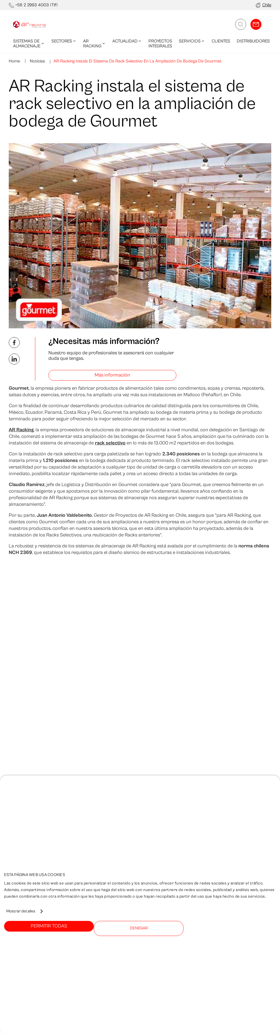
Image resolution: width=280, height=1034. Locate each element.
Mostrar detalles (21, 911)
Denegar (139, 928)
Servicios (192, 41)
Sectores (64, 41)
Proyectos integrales (160, 43)
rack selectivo (110, 443)
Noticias (37, 61)
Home (14, 61)
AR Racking (94, 43)
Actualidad (127, 41)
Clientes (221, 41)
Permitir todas (49, 926)
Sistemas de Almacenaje (29, 43)
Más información (112, 375)
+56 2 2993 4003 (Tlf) (36, 4)
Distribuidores (253, 41)
